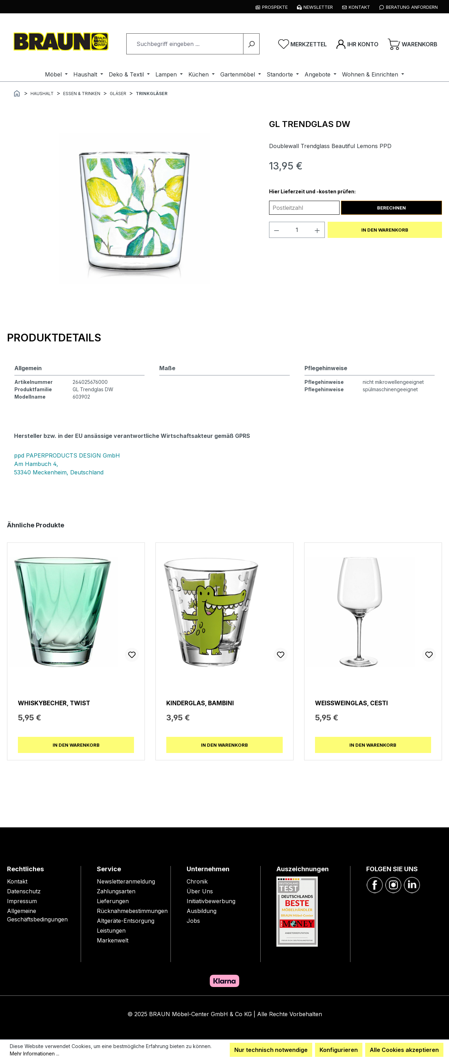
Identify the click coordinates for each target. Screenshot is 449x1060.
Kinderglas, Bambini (200, 703)
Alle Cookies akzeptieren (404, 1049)
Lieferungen (113, 901)
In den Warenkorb (384, 230)
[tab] (54, 338)
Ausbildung (201, 910)
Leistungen (111, 930)
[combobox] (184, 43)
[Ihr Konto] (357, 43)
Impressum (22, 901)
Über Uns (200, 891)
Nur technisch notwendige (271, 1049)
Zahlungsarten (116, 891)
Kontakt (17, 881)
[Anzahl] (296, 230)
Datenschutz (24, 891)
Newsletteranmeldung (126, 881)
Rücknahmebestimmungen (132, 910)
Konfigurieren (339, 1049)
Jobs (193, 920)
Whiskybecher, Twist (54, 703)
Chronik (197, 881)
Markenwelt (112, 940)
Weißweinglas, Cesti (351, 703)
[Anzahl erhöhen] (317, 230)
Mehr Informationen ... (34, 1053)
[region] (134, 208)
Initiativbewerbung (211, 901)
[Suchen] (251, 43)
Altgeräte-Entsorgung (125, 920)
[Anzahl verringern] (276, 230)
